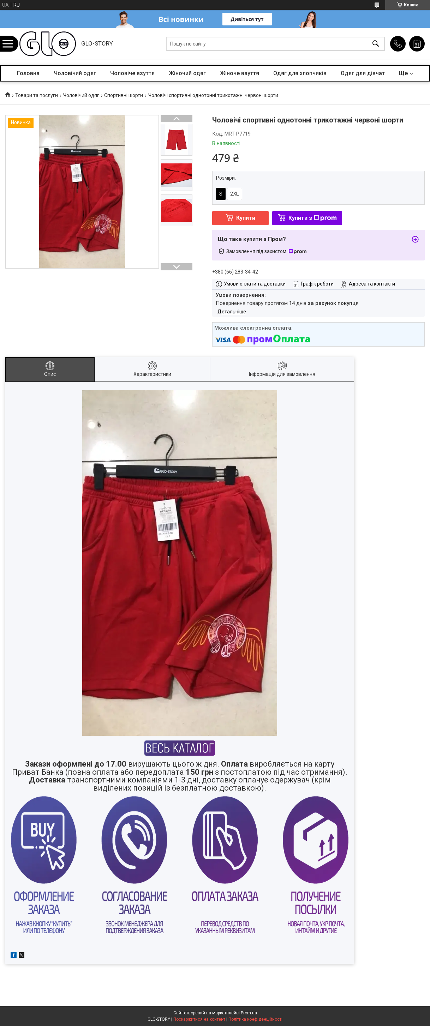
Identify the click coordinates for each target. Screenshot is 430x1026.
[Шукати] (375, 43)
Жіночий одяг (187, 73)
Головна (28, 73)
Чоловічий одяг (75, 73)
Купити (245, 218)
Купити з (312, 218)
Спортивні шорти (123, 95)
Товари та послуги (36, 95)
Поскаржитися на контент (199, 1019)
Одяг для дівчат (363, 73)
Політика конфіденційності (255, 1019)
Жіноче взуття (239, 73)
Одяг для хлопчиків (300, 73)
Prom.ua (249, 1012)
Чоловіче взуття (132, 73)
